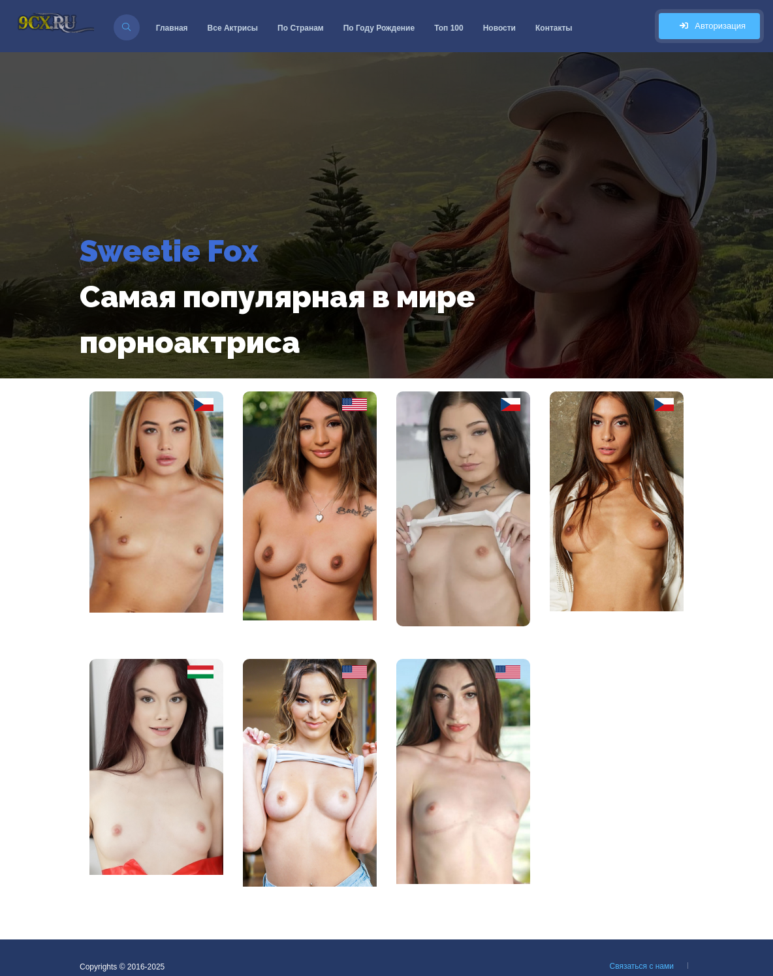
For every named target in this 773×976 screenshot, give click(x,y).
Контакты (554, 28)
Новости (499, 28)
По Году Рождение (379, 28)
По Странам (300, 28)
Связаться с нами (642, 966)
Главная (172, 28)
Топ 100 (449, 28)
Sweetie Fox (169, 251)
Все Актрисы (233, 28)
